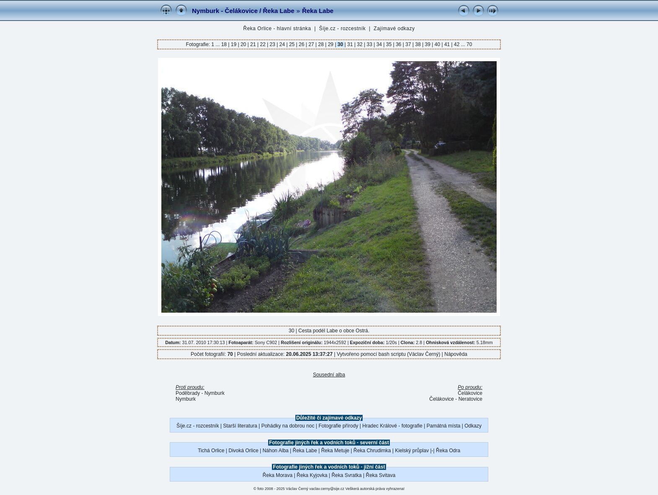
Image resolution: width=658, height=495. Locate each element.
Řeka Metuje (335, 451)
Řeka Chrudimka (372, 451)
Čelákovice (470, 393)
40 (437, 44)
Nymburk (186, 399)
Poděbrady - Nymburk (200, 393)
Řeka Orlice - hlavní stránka (277, 28)
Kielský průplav (412, 451)
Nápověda (455, 354)
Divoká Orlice (243, 451)
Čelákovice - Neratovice (455, 399)
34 (379, 44)
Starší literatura (240, 426)
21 (253, 44)
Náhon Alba (275, 451)
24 (282, 44)
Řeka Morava (278, 475)
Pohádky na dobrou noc (287, 426)
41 (447, 44)
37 (408, 44)
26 (301, 44)
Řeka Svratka (347, 475)
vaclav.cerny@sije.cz (327, 489)
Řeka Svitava (381, 475)
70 (469, 44)
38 (418, 44)
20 (243, 44)
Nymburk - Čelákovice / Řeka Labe (243, 10)
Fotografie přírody (338, 426)
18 (224, 44)
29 (330, 44)
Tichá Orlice (211, 451)
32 (359, 44)
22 (263, 44)
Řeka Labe (318, 10)
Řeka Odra (448, 451)
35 (389, 44)
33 (369, 44)
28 (321, 44)
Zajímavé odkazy (394, 28)
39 (427, 44)
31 (350, 44)
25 (292, 44)
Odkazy (473, 426)
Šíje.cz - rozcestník (342, 28)
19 (233, 44)
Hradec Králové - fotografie (392, 426)
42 (457, 44)
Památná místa (444, 426)
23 (272, 44)
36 (398, 44)
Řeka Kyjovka (312, 475)
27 (311, 44)
